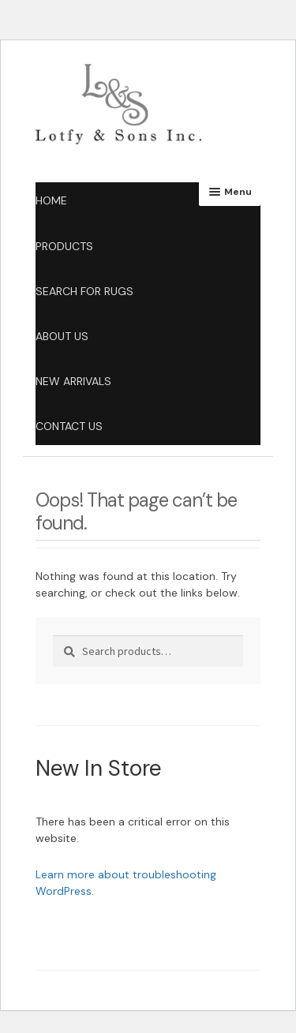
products (64, 246)
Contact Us (69, 426)
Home (51, 200)
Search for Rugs (84, 291)
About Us (62, 336)
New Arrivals (73, 381)
